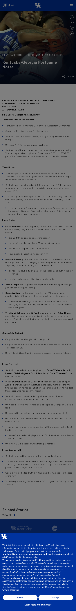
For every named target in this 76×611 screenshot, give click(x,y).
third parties (55, 560)
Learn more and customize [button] (37, 605)
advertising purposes (52, 569)
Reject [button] (20, 597)
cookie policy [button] (32, 557)
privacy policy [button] (37, 548)
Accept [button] (55, 597)
